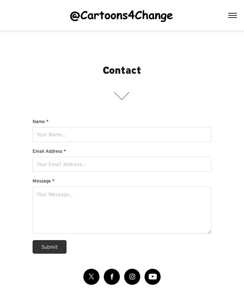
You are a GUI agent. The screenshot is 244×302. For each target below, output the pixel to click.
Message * (44, 181)
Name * (41, 121)
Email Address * (49, 151)
